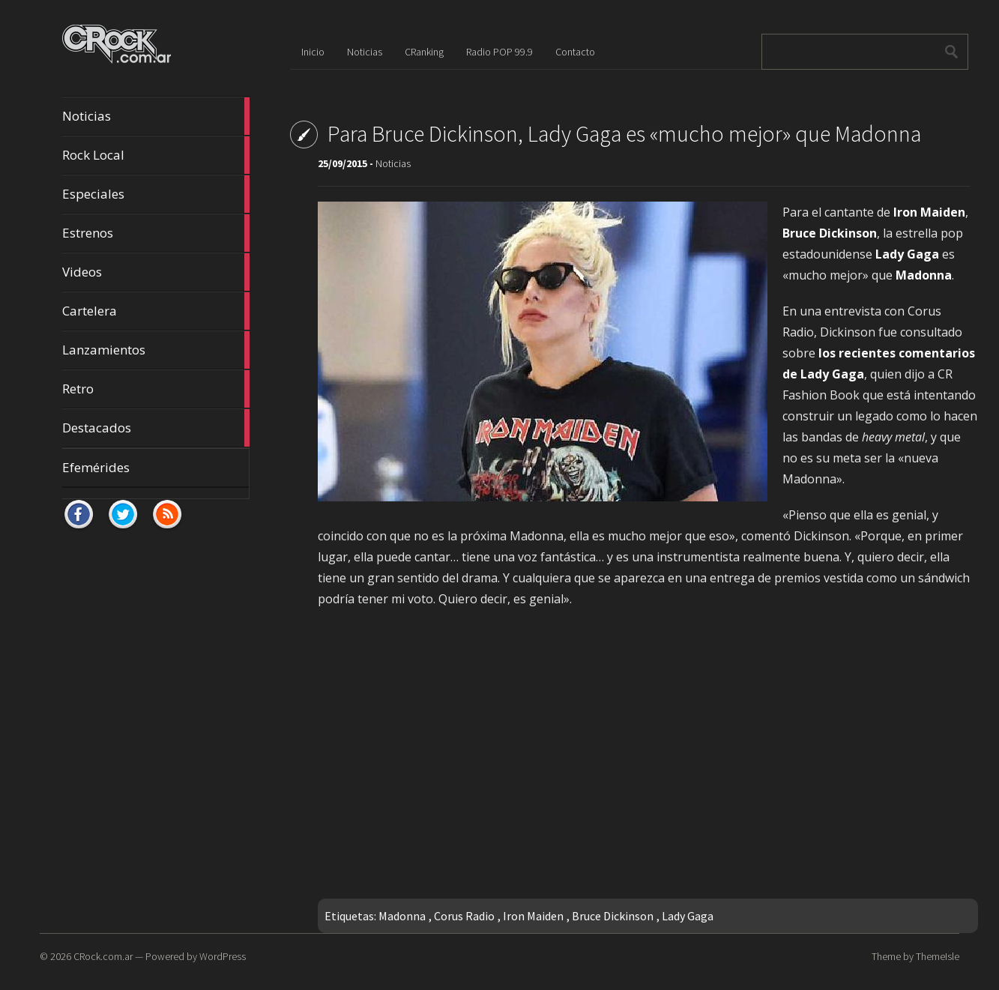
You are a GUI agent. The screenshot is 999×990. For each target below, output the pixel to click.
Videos (156, 272)
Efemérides (96, 467)
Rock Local (156, 155)
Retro (156, 389)
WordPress (222, 956)
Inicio (313, 51)
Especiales (156, 194)
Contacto (575, 51)
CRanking (424, 51)
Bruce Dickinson (613, 915)
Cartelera (156, 311)
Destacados (156, 428)
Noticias (156, 116)
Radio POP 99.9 (499, 51)
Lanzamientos (156, 350)
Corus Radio (464, 915)
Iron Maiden (533, 915)
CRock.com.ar (103, 956)
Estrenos (156, 233)
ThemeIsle (937, 956)
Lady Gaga (687, 915)
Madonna (402, 915)
